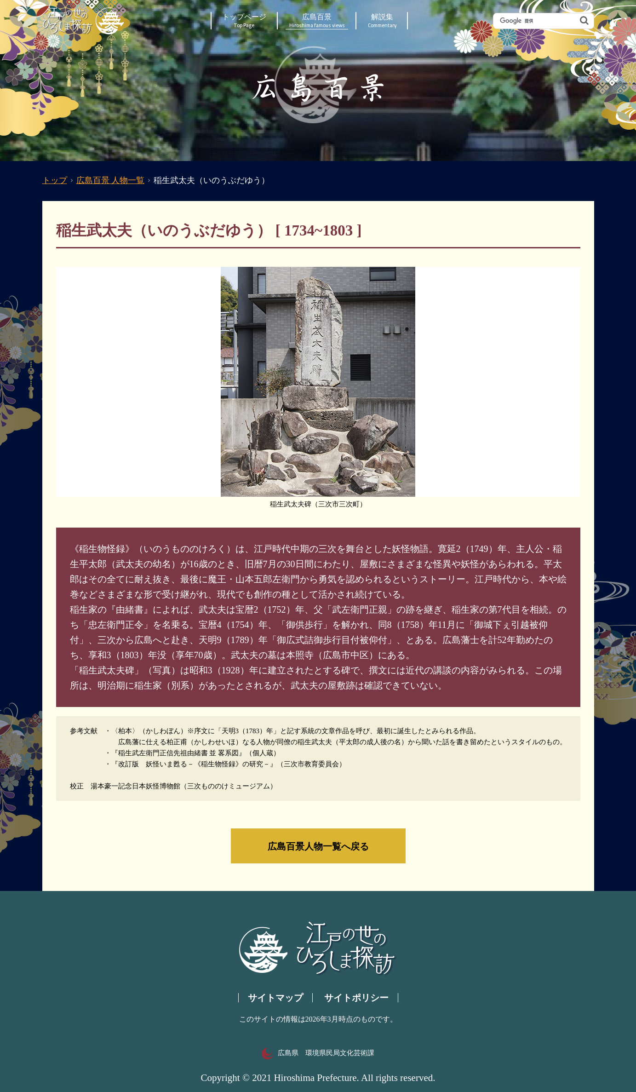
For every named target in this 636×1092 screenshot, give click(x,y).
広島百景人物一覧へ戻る (318, 845)
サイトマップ (275, 998)
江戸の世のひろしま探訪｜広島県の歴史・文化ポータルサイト (84, 20)
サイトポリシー (356, 998)
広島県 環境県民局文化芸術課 (318, 1053)
